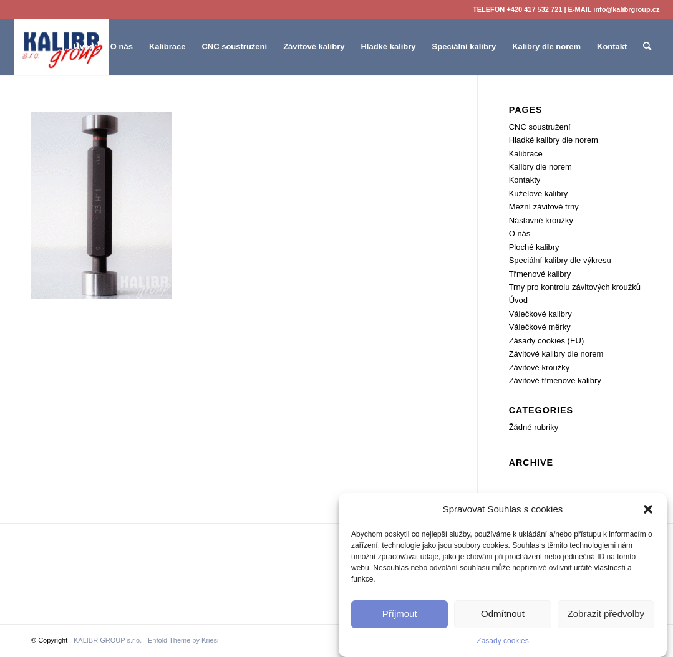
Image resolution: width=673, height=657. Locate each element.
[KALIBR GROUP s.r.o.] (61, 47)
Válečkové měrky (540, 327)
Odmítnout (503, 613)
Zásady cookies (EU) (546, 340)
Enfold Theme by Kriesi (183, 640)
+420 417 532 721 (534, 9)
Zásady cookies (502, 640)
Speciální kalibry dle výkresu (560, 260)
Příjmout (399, 613)
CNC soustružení (540, 127)
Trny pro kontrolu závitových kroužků (575, 287)
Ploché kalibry (534, 247)
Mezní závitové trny (544, 206)
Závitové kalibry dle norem (556, 353)
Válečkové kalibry (540, 314)
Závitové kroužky (539, 367)
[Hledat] (647, 47)
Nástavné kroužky (541, 220)
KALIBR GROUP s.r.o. (108, 640)
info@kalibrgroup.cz (626, 9)
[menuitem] (83, 47)
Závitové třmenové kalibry (555, 380)
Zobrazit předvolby (606, 613)
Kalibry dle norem (540, 166)
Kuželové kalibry (538, 193)
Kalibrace (526, 153)
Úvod (518, 300)
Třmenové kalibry (540, 274)
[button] (648, 509)
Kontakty (525, 180)
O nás (520, 233)
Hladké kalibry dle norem (553, 140)
